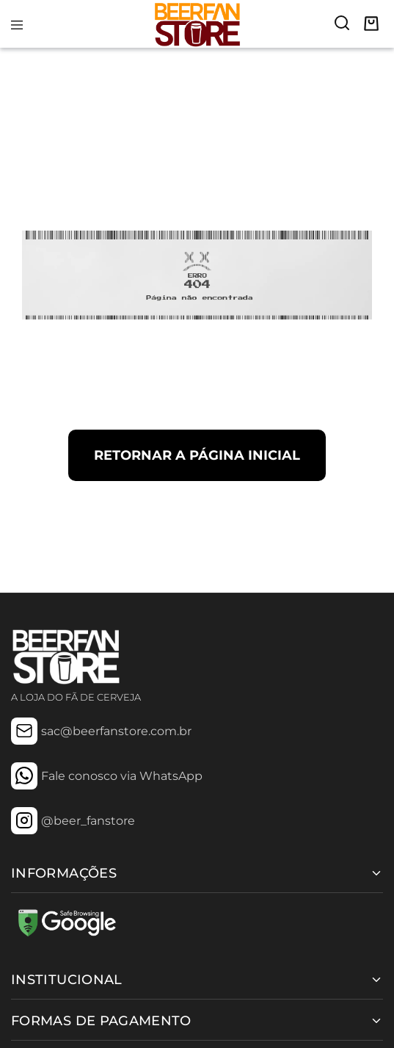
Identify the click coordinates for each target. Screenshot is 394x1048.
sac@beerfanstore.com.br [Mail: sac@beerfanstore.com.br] (116, 731)
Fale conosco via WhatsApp (122, 776)
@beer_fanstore (88, 821)
